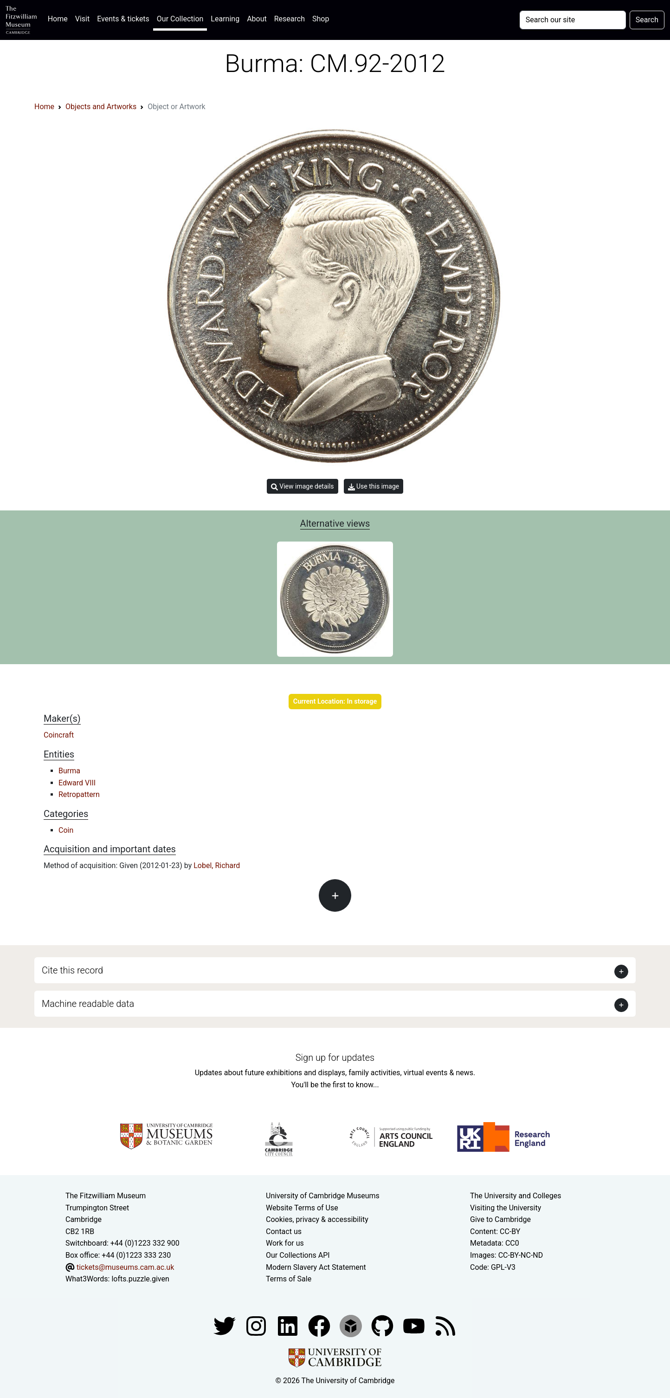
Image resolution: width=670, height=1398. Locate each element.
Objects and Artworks (100, 106)
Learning (225, 18)
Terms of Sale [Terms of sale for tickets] (288, 1278)
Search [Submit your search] (647, 19)
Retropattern (79, 794)
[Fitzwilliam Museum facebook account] (288, 1325)
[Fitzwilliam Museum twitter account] (225, 1325)
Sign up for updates (335, 1057)
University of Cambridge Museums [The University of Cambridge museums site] (323, 1195)
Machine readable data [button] (88, 1003)
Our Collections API (298, 1255)
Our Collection (180, 18)
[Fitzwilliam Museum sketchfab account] (351, 1325)
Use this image (373, 486)
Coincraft (59, 735)
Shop (320, 18)
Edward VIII (77, 782)
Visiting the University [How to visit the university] (505, 1207)
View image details (302, 486)
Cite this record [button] (72, 970)
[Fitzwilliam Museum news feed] (445, 1325)
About (257, 18)
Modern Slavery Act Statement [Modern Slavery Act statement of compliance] (316, 1267)
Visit (82, 18)
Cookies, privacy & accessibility (317, 1219)
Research (289, 18)
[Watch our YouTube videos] (415, 1325)
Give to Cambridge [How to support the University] (500, 1219)
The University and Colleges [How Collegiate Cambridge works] (515, 1195)
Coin (65, 830)
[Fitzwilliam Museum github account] (383, 1325)
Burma (69, 770)
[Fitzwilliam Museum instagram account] (257, 1325)
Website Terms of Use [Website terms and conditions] (302, 1207)
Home (59, 18)
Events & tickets (123, 18)
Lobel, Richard (216, 865)
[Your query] (573, 20)
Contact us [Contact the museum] (284, 1231)
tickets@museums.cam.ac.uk (125, 1267)
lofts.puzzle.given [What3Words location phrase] (140, 1278)
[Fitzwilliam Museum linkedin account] (320, 1325)
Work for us (285, 1243)
